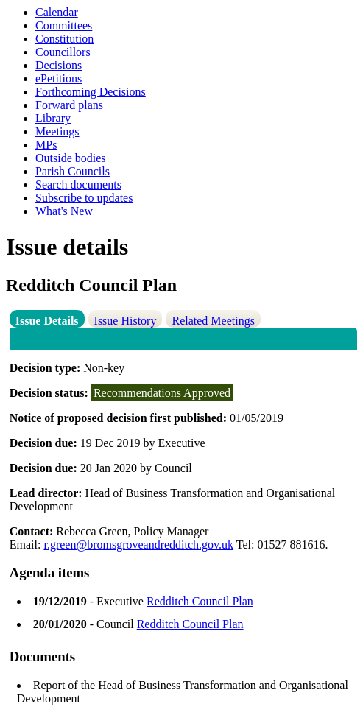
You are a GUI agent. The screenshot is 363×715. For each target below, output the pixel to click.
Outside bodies (70, 158)
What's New (64, 211)
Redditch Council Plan (200, 601)
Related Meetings (213, 320)
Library (53, 118)
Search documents (78, 184)
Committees (63, 25)
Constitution (64, 38)
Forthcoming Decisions (90, 91)
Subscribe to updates (84, 197)
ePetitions (58, 78)
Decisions (58, 65)
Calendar (56, 12)
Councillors (63, 52)
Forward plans (69, 105)
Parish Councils (72, 171)
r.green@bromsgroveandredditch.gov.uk (138, 544)
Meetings (57, 131)
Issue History (125, 320)
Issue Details (47, 320)
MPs (46, 144)
